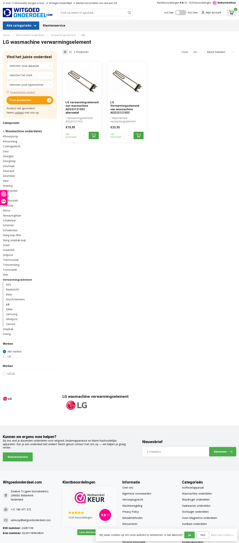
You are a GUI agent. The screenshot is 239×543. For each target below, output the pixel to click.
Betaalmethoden (132, 518)
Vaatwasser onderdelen (196, 505)
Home (6, 35)
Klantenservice (54, 26)
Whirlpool (11, 319)
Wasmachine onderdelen (30, 35)
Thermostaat (11, 260)
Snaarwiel (8, 250)
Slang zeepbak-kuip (14, 240)
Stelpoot (8, 255)
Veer (5, 274)
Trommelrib (10, 270)
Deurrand (8, 171)
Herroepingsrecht (132, 499)
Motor (6, 210)
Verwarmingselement (63, 35)
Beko (9, 294)
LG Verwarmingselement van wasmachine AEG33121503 (124, 107)
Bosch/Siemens (15, 299)
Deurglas (8, 156)
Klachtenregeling (132, 505)
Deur (6, 151)
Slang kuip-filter (12, 235)
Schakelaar (9, 220)
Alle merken (14, 351)
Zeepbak (8, 329)
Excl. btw (193, 12)
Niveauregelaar (12, 215)
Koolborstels (10, 200)
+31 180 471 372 (21, 509)
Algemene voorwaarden (136, 493)
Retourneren (129, 524)
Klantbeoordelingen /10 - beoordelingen (196, 2)
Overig (7, 334)
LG (83, 35)
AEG (8, 284)
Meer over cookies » (222, 535)
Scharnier (8, 225)
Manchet (8, 205)
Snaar (6, 245)
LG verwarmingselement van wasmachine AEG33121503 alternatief (82, 107)
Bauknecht (12, 289)
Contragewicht (11, 146)
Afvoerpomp (10, 136)
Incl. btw (168, 12)
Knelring (8, 185)
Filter (6, 181)
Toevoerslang (11, 264)
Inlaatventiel (10, 191)
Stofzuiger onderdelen (195, 511)
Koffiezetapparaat (193, 487)
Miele (9, 309)
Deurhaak (9, 166)
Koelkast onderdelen (194, 524)
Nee (202, 535)
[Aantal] (84, 135)
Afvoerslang (10, 141)
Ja (189, 535)
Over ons (127, 487)
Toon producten (30, 100)
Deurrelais (9, 176)
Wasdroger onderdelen (196, 499)
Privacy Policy (130, 511)
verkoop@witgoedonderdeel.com (31, 520)
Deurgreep (9, 161)
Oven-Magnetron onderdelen (199, 518)
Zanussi (10, 324)
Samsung (11, 314)
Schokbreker (10, 230)
